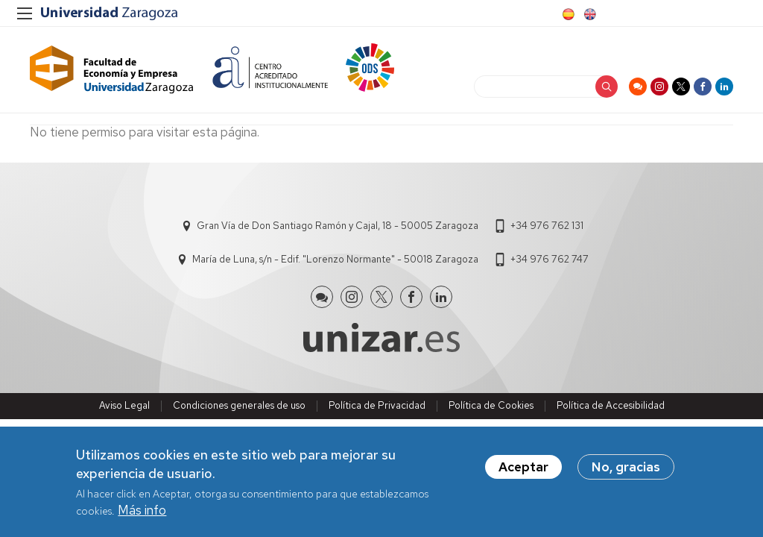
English (588, 14)
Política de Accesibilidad (611, 405)
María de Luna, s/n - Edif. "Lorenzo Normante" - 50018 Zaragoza (335, 259)
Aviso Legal (124, 405)
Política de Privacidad (377, 405)
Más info (142, 510)
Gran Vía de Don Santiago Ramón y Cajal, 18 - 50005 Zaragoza (337, 225)
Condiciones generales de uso (239, 405)
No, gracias (626, 467)
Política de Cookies (491, 405)
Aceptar (523, 467)
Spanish (567, 14)
